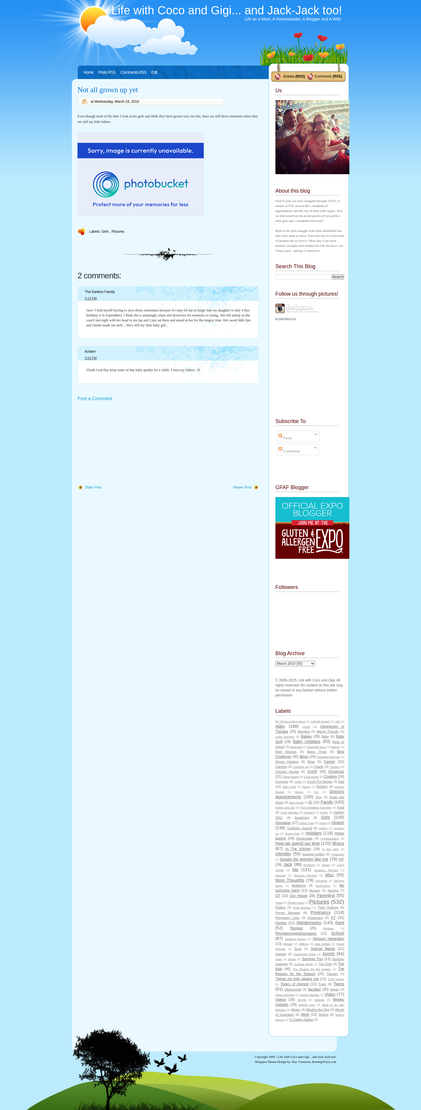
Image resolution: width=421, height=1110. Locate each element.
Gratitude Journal (299, 828)
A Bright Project (320, 721)
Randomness (308, 922)
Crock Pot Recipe (319, 781)
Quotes (281, 923)
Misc (329, 875)
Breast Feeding (287, 761)
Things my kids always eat (297, 979)
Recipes (296, 928)
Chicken (335, 766)
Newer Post (242, 487)
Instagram (338, 854)
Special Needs (323, 949)
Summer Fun (312, 959)
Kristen (90, 352)
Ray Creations (301, 1061)
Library (326, 864)
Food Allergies (289, 812)
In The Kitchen (298, 849)
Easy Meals (296, 802)
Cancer (329, 762)
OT (277, 896)
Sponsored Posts (305, 954)
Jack (287, 864)
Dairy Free (289, 786)
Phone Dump (296, 902)
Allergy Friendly (327, 731)
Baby (325, 736)
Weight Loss (307, 1004)
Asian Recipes (284, 736)
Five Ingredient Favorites (316, 807)
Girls (105, 231)
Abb (337, 721)
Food (340, 807)
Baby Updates (306, 741)
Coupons (281, 781)
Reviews (328, 928)
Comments (323, 76)
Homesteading (330, 838)
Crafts (298, 781)
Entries (289, 76)
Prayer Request (287, 912)
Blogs (304, 757)
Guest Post (292, 833)
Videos (280, 1000)
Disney (299, 792)
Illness (338, 843)
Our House (298, 896)
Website (319, 999)
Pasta (279, 902)
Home (88, 72)
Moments (321, 880)
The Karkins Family (100, 292)
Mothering (299, 885)
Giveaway (283, 823)
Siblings (304, 943)
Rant (339, 922)
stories (292, 959)
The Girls (325, 964)
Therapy (332, 974)
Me (295, 869)
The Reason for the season (312, 969)
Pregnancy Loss (287, 917)
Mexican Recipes (305, 875)
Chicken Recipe (287, 771)
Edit (154, 72)
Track (322, 984)
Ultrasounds (292, 989)
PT (333, 918)
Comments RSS (133, 72)
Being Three (317, 751)
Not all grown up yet (107, 90)
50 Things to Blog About (290, 721)
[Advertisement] (121, 443)
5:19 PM (91, 298)
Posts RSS (106, 72)
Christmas (336, 772)
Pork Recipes (302, 907)
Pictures (118, 231)
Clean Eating (291, 776)
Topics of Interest (294, 984)
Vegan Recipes (284, 994)
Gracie (338, 822)
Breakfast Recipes (328, 756)
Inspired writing (314, 854)
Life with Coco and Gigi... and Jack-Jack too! (226, 10)
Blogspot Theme (266, 1061)
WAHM (301, 999)
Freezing (309, 812)
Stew (278, 959)
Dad (341, 781)
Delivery (322, 786)
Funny (324, 812)
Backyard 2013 (316, 746)
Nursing (333, 890)
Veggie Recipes (309, 994)
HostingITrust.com (324, 1061)
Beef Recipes (286, 751)
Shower (288, 943)
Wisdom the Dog (317, 1009)
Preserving (315, 917)
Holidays (314, 833)
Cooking (330, 777)
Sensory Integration (328, 939)
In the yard (330, 849)
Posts (285, 438)
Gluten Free (306, 823)
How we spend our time (297, 843)
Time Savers (336, 979)
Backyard (296, 746)
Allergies (304, 731)
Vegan (334, 989)
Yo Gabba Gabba (301, 1019)
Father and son (285, 807)
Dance (306, 786)
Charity (319, 766)
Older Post (93, 487)
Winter (295, 1009)
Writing (323, 1014)
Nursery (314, 890)
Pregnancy (320, 912)
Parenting (326, 895)
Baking (335, 746)
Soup (297, 948)
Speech (280, 954)
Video (330, 994)
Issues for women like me (304, 859)
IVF (341, 859)
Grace (323, 823)
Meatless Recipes (326, 870)
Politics (280, 907)
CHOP (312, 772)
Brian (311, 761)
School (337, 933)
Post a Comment (94, 398)
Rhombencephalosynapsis (296, 933)
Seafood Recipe (295, 939)
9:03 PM (91, 358)
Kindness (309, 864)
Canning (281, 766)
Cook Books (311, 776)
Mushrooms (322, 885)
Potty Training (328, 907)
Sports (328, 953)
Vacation (314, 989)
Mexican (280, 875)
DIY (316, 792)
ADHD (306, 726)
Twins (338, 983)
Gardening (301, 817)
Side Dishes (322, 943)
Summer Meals (303, 964)
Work (305, 1015)
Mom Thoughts (289, 880)
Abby (280, 726)
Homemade (304, 838)
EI (310, 802)
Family (327, 802)
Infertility (283, 854)
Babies (306, 736)
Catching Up (300, 766)
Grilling (323, 828)
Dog (319, 797)
